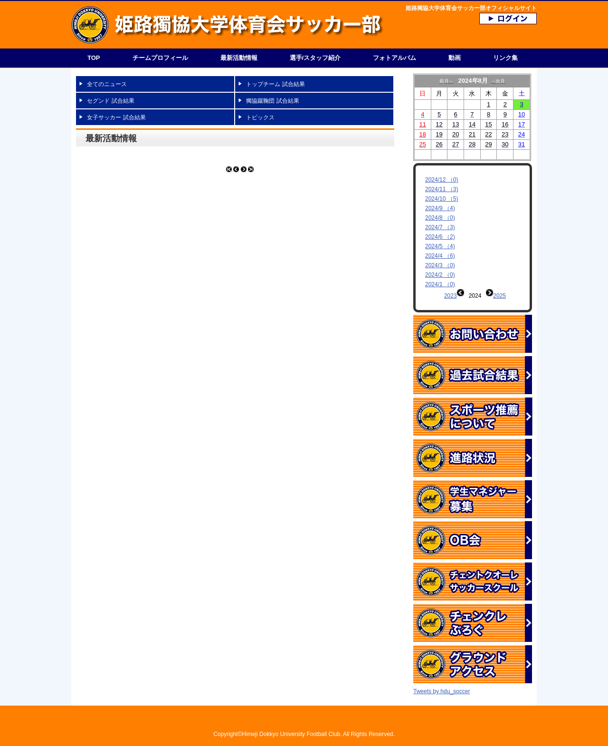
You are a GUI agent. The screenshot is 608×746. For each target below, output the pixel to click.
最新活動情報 (238, 57)
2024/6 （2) (440, 236)
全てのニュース (107, 84)
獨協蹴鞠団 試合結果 (272, 100)
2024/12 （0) (441, 179)
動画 (454, 57)
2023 (450, 295)
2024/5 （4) (440, 246)
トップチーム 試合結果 (275, 84)
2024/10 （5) (441, 198)
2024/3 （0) (440, 265)
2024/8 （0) (440, 217)
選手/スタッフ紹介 (315, 57)
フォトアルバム (394, 57)
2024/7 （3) (440, 227)
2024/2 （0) (440, 274)
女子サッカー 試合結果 (116, 117)
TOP (93, 57)
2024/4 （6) (440, 255)
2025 (499, 295)
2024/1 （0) (440, 284)
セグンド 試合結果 (110, 100)
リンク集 (505, 57)
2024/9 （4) (440, 208)
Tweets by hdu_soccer (441, 674)
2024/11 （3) (441, 189)
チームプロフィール (160, 57)
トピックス (260, 117)
